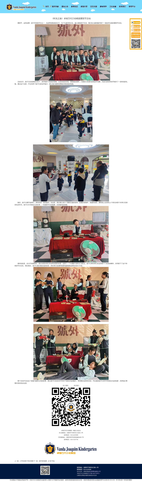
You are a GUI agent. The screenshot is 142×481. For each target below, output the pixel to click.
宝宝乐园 (93, 7)
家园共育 (84, 7)
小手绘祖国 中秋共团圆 (26, 461)
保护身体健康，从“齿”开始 (47, 461)
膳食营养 (103, 7)
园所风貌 (55, 7)
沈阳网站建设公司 (95, 471)
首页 (47, 7)
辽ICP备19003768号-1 (93, 473)
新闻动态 (74, 7)
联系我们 (122, 7)
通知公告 (65, 7)
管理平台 (132, 7)
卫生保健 (112, 7)
